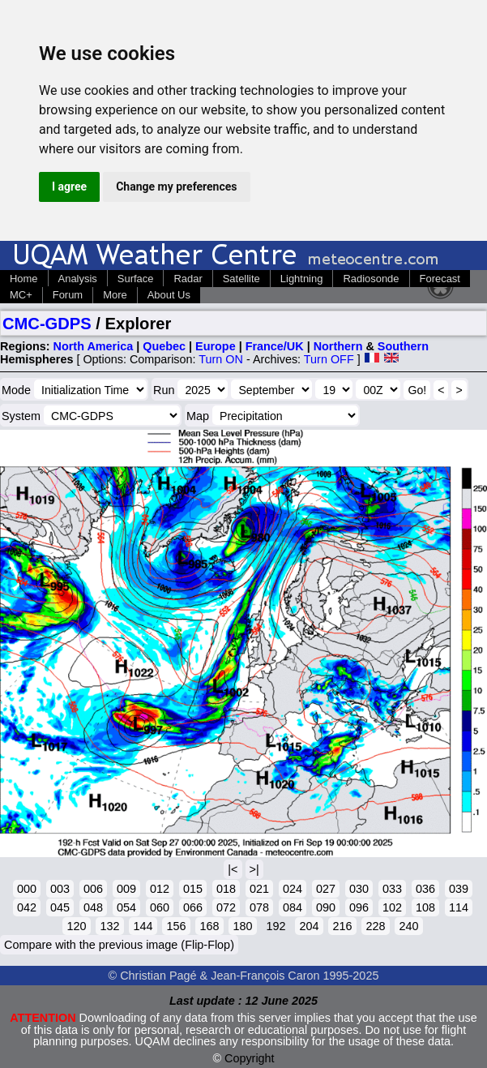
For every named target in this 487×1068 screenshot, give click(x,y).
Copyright (249, 1058)
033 (392, 888)
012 (159, 888)
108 (425, 907)
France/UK (275, 346)
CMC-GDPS (47, 323)
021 (259, 888)
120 (76, 926)
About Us (168, 295)
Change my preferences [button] (176, 186)
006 (93, 888)
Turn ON (221, 359)
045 (60, 907)
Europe (215, 346)
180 (242, 926)
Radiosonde (371, 278)
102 (392, 907)
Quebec (164, 346)
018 (226, 888)
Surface (135, 278)
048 (93, 907)
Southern (403, 346)
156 (176, 926)
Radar (187, 278)
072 (226, 907)
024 (292, 888)
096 (359, 907)
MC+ (21, 295)
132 (109, 926)
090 (325, 907)
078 (259, 907)
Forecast (440, 278)
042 (26, 907)
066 (193, 907)
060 (159, 907)
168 (209, 926)
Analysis (77, 278)
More (115, 295)
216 (342, 926)
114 (458, 907)
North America (93, 346)
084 (292, 907)
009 (126, 888)
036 (425, 888)
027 (325, 888)
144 (142, 926)
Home (24, 278)
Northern (338, 346)
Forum (68, 295)
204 (308, 926)
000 (26, 888)
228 (375, 926)
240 (408, 926)
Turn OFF (329, 359)
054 (126, 907)
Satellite (241, 278)
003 (60, 888)
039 (458, 888)
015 (193, 888)
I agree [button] (69, 186)
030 (359, 888)
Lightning (301, 278)
